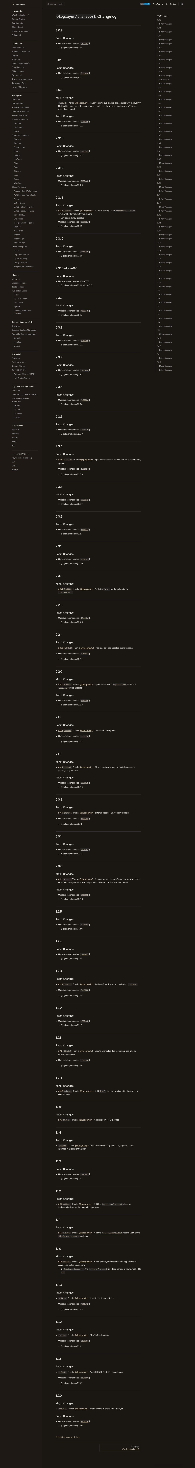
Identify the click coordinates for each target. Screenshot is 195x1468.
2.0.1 (159, 223)
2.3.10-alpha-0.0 (163, 79)
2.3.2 (159, 143)
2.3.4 (159, 127)
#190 (60, 684)
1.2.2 (159, 266)
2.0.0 (159, 231)
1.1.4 (158, 298)
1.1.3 (158, 306)
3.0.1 (159, 28)
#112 (60, 1051)
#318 (60, 210)
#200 (60, 648)
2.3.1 (159, 151)
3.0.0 (159, 36)
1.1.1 (158, 322)
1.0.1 (158, 354)
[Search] (55, 3)
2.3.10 (159, 72)
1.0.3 (159, 338)
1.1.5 (158, 290)
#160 (60, 813)
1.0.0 (159, 362)
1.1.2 (158, 314)
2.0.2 (159, 215)
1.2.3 (159, 259)
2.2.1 (159, 175)
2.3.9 (159, 87)
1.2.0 (159, 282)
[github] (182, 4)
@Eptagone (85, 459)
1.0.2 (159, 346)
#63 (60, 1204)
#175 (60, 730)
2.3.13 (159, 48)
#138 (60, 984)
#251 (60, 589)
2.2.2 (159, 167)
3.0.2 (159, 20)
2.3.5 (159, 119)
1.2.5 (159, 243)
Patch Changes (165, 24)
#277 (60, 459)
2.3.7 (159, 103)
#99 (60, 1120)
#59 (60, 1232)
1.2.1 (158, 274)
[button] (25, 11)
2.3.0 (159, 159)
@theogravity (81, 103)
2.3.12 (159, 56)
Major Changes (165, 40)
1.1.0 (158, 330)
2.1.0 (159, 203)
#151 (60, 879)
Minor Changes (165, 163)
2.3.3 (159, 135)
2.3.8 (159, 95)
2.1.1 (158, 195)
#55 (60, 1261)
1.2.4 (159, 251)
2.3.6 (159, 111)
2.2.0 (159, 183)
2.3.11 (159, 64)
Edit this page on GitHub (68, 1437)
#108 (60, 1091)
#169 (60, 767)
